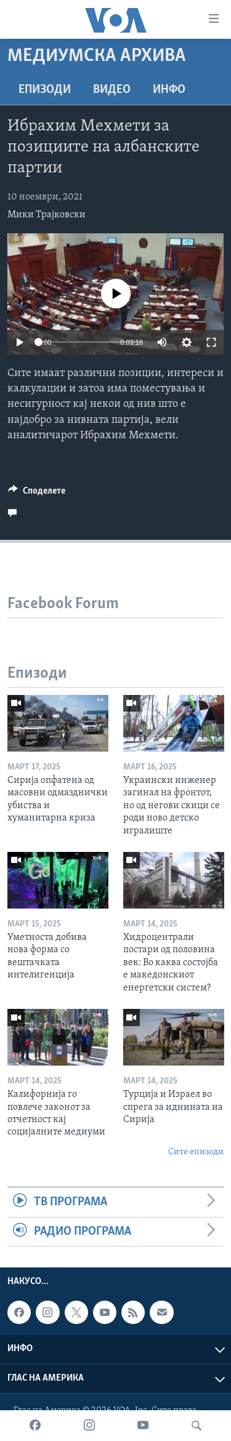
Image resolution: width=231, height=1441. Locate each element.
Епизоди (44, 90)
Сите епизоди (196, 1152)
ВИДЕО (112, 90)
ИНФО (169, 90)
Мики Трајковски (46, 215)
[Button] (36, 493)
